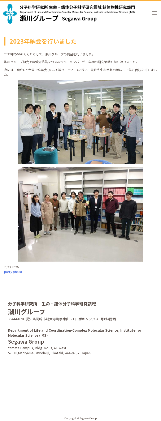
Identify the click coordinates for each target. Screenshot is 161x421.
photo (17, 271)
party (8, 271)
